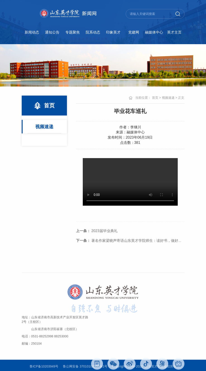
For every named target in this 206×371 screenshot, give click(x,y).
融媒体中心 (154, 32)
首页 (155, 97)
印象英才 (113, 32)
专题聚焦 (72, 32)
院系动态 (93, 32)
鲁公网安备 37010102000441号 (85, 367)
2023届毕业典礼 (97, 235)
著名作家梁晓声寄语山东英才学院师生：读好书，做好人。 (130, 244)
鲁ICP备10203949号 (44, 367)
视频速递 (44, 126)
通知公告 (52, 32)
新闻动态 (32, 32)
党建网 (133, 32)
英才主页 (174, 32)
